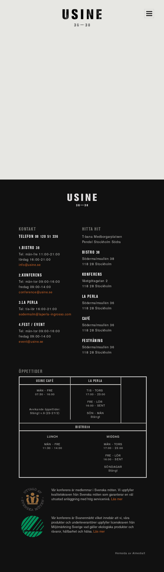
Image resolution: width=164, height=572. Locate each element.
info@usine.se (30, 265)
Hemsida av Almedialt (130, 553)
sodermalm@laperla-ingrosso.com (45, 314)
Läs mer (116, 499)
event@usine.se (32, 342)
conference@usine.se (36, 292)
